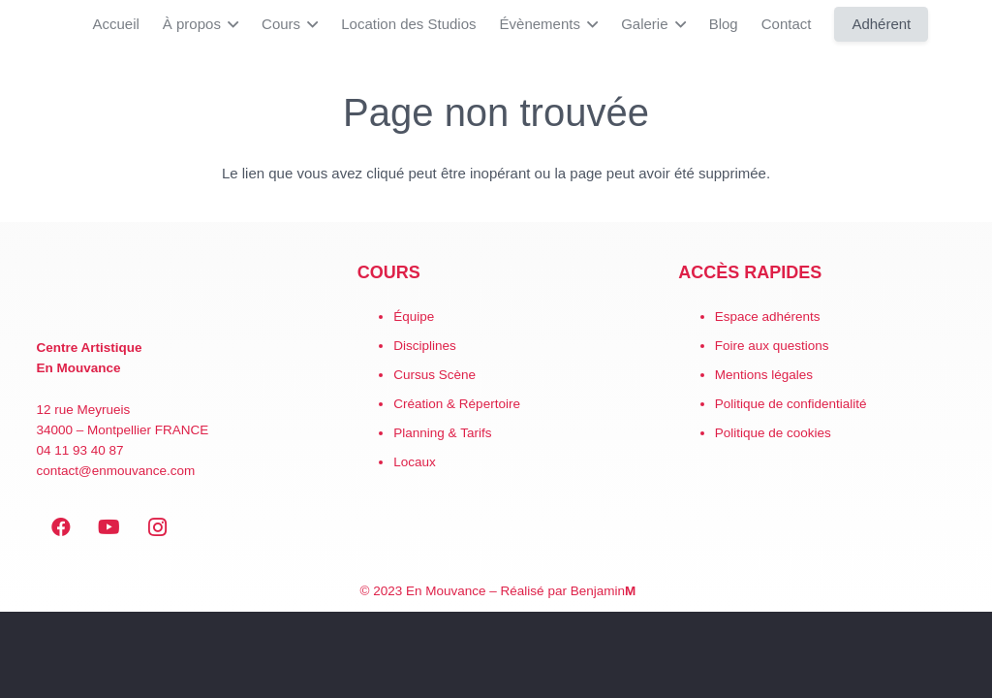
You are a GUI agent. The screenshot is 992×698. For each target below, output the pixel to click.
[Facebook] (61, 527)
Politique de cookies (773, 433)
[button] (229, 24)
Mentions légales (764, 374)
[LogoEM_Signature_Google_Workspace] (29, 24)
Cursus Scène (434, 374)
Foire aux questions (772, 345)
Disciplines (424, 345)
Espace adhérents (768, 316)
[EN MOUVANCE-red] (175, 292)
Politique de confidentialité (791, 404)
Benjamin (603, 591)
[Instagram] (158, 527)
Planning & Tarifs (442, 433)
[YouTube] (109, 527)
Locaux (414, 462)
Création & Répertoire (456, 404)
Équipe (413, 316)
